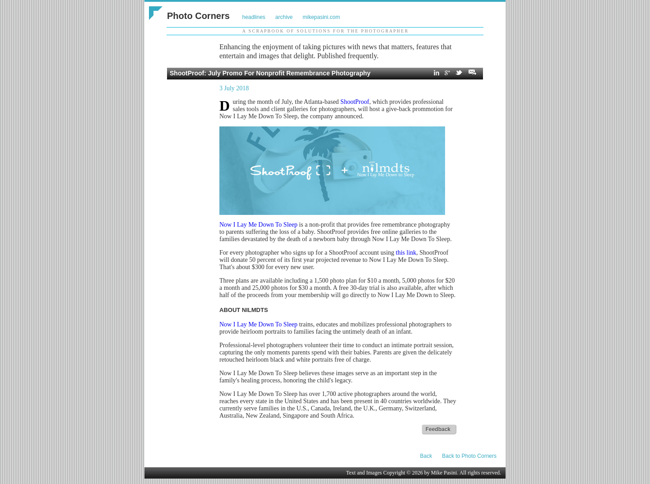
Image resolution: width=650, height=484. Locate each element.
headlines (253, 17)
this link (406, 252)
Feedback (438, 429)
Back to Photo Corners (469, 456)
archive (284, 17)
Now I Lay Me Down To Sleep (258, 224)
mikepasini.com (321, 17)
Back (426, 456)
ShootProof (354, 101)
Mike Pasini (444, 473)
